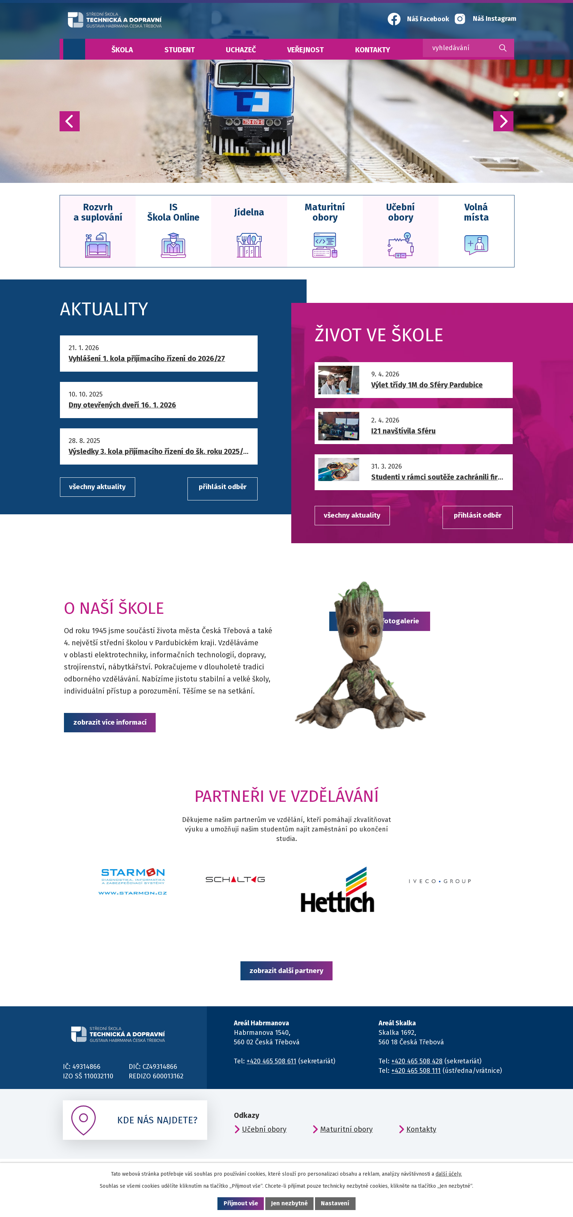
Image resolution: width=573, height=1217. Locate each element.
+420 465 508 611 (271, 1070)
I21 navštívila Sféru (403, 432)
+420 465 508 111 (416, 1079)
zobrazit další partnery (286, 977)
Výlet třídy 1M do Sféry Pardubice (427, 386)
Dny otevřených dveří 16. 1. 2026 (122, 406)
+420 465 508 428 (417, 1070)
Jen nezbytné (289, 1203)
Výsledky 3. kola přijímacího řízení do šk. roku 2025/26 (159, 452)
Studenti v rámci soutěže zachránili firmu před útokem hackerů (438, 478)
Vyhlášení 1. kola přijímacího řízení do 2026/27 (147, 359)
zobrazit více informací (116, 725)
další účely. (449, 1174)
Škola (122, 49)
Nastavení (335, 1203)
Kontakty (372, 49)
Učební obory (264, 1137)
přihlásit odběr (216, 489)
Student (179, 49)
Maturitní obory (346, 1137)
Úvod (74, 49)
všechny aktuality (101, 489)
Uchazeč (241, 49)
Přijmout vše (241, 1203)
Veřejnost (305, 49)
